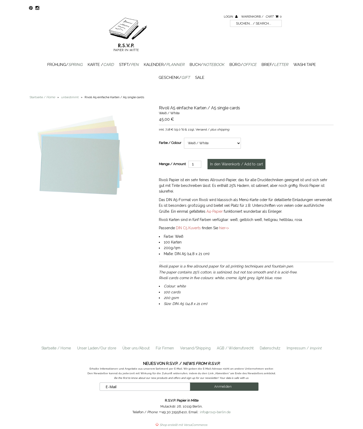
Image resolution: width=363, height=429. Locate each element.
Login (231, 16)
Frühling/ (65, 64)
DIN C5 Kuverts (188, 228)
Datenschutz (270, 348)
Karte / (101, 64)
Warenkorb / (261, 16)
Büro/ (242, 64)
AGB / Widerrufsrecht (235, 348)
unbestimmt (70, 97)
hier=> (224, 228)
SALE (199, 77)
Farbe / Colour (170, 143)
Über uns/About (136, 348)
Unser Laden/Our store (96, 348)
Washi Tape (304, 64)
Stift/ (129, 64)
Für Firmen (165, 348)
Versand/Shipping (195, 348)
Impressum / (304, 348)
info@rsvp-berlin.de (215, 412)
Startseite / (42, 97)
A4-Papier (214, 211)
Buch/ (207, 64)
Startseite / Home (56, 348)
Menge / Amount (172, 164)
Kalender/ (164, 64)
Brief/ (275, 64)
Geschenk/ (174, 77)
